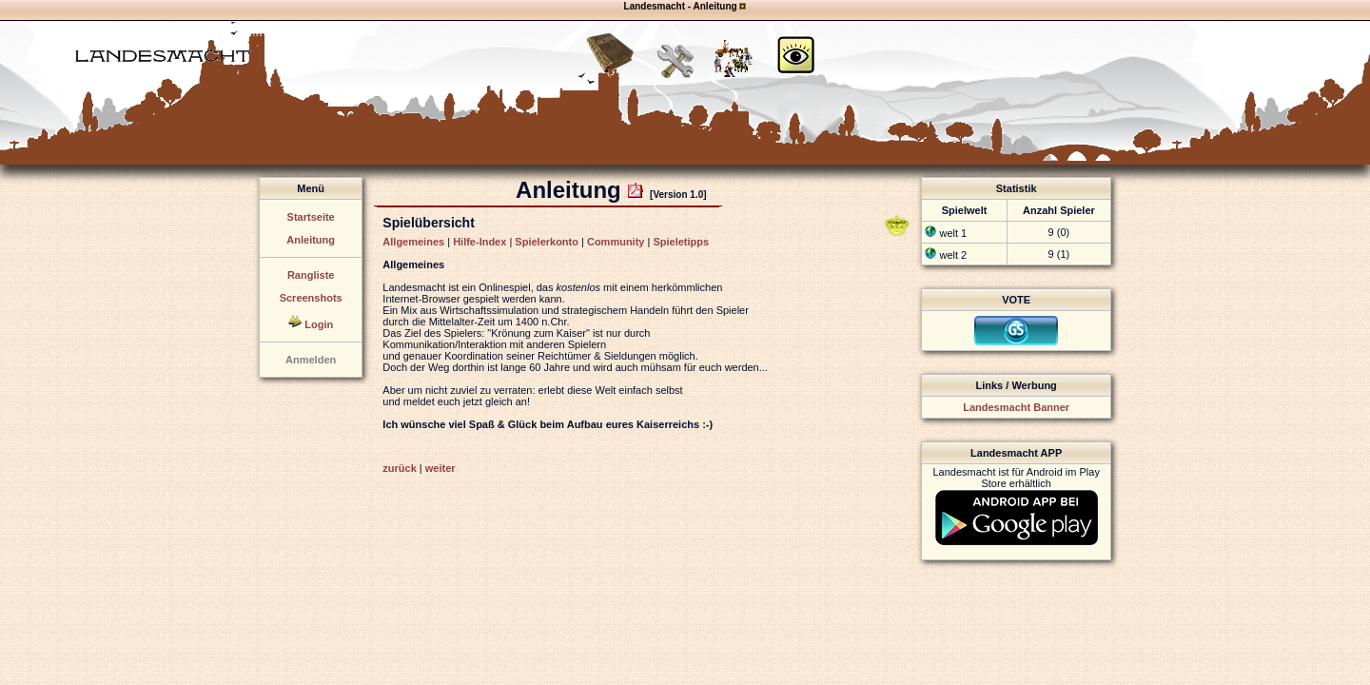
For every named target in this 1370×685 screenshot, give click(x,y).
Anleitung (310, 239)
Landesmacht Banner (1016, 407)
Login (318, 324)
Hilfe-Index (479, 241)
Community (616, 241)
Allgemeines (413, 241)
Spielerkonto (546, 241)
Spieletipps (681, 241)
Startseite (311, 217)
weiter (440, 468)
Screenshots (311, 297)
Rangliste (311, 275)
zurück (399, 468)
